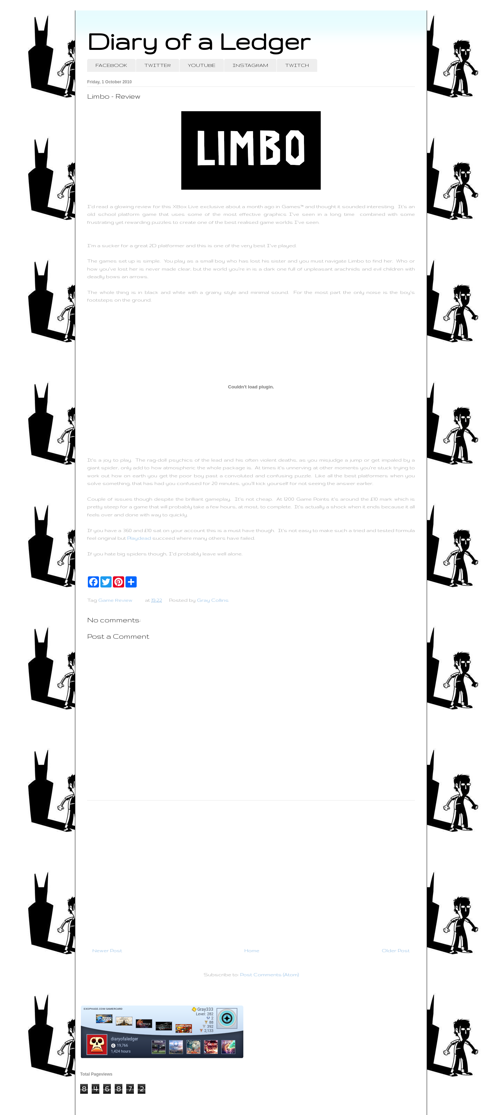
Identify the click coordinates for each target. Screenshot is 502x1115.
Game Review (115, 600)
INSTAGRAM (250, 65)
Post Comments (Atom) (269, 974)
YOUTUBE (201, 65)
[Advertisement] (251, 871)
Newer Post (107, 950)
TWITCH (297, 65)
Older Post (396, 950)
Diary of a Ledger (198, 41)
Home (251, 950)
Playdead (139, 538)
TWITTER (157, 65)
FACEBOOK (111, 65)
